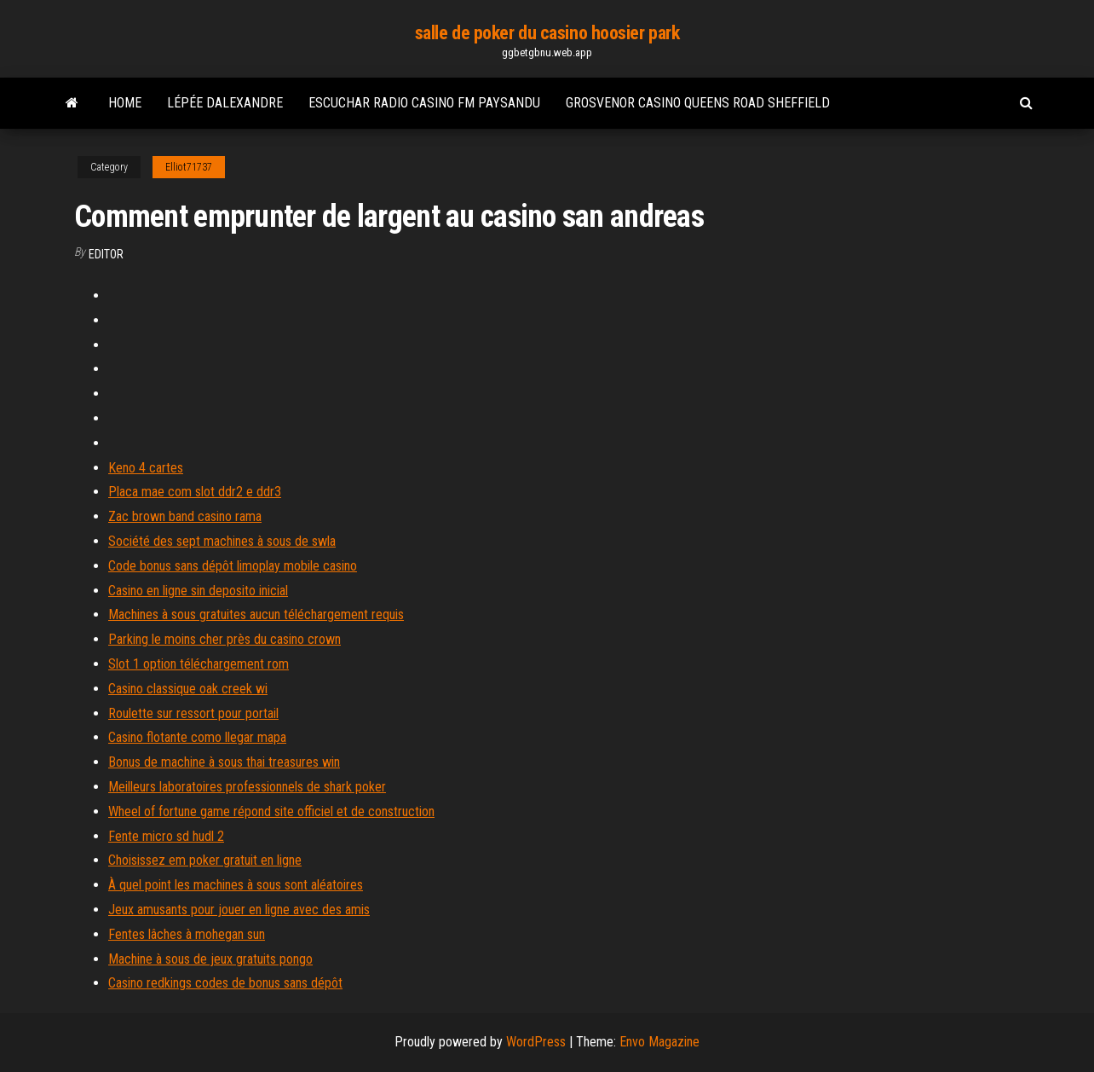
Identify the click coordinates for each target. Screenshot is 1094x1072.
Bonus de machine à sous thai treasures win (224, 762)
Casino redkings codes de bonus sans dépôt (225, 983)
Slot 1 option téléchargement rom (198, 664)
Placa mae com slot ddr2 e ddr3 (194, 492)
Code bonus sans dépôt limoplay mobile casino (232, 566)
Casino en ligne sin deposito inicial (198, 590)
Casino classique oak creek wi (188, 689)
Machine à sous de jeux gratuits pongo (210, 959)
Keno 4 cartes (145, 468)
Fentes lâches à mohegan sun (186, 934)
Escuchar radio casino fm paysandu (424, 103)
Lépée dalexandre (225, 103)
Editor (106, 254)
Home (124, 103)
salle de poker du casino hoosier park (547, 32)
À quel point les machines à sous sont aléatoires (235, 885)
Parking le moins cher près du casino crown (224, 639)
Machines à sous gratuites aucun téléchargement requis (256, 614)
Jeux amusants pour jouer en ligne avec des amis (239, 909)
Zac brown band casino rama (185, 516)
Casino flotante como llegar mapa (197, 737)
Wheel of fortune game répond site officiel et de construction (271, 811)
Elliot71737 (188, 167)
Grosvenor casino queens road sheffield (698, 103)
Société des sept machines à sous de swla (222, 541)
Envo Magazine (659, 1042)
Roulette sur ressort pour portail (193, 713)
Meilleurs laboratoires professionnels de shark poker (247, 787)
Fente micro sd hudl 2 (166, 836)
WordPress (536, 1042)
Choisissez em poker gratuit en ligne (205, 860)
